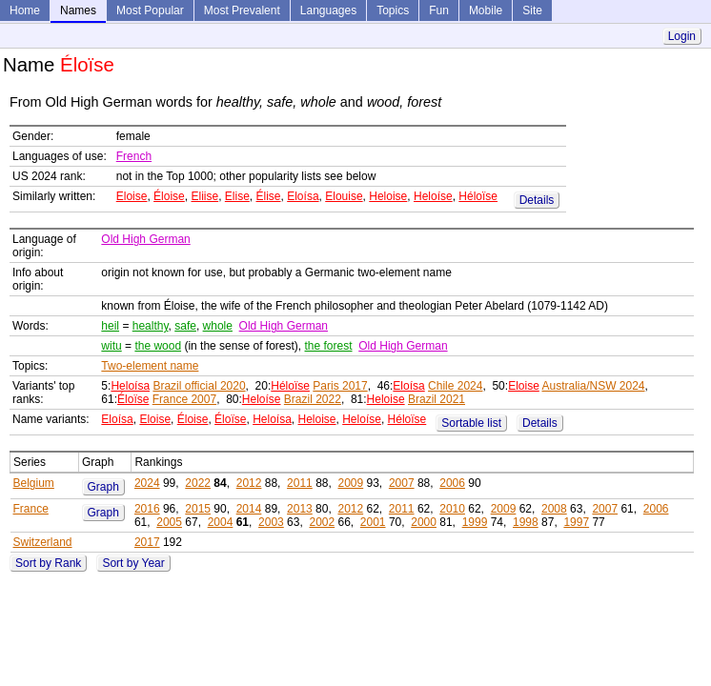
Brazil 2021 (436, 399)
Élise (268, 196)
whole (218, 326)
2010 (452, 508)
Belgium (33, 483)
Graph (103, 487)
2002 (322, 522)
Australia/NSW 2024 (592, 386)
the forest (329, 346)
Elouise (343, 196)
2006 (452, 483)
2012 (249, 483)
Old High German (145, 239)
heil (110, 326)
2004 (221, 522)
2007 (402, 483)
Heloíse (433, 196)
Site (532, 10)
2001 (373, 522)
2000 (424, 522)
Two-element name (149, 366)
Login (682, 36)
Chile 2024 (455, 386)
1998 (525, 522)
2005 (169, 522)
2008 (554, 508)
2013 (300, 508)
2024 (147, 483)
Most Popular (150, 10)
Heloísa (130, 386)
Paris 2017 (340, 386)
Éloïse (133, 399)
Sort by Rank (48, 563)
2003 (271, 522)
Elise (237, 196)
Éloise (169, 196)
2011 (300, 483)
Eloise (132, 196)
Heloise (388, 196)
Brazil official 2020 (198, 386)
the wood (157, 346)
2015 (198, 508)
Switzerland (42, 542)
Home (25, 10)
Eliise (204, 196)
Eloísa (302, 196)
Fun (439, 10)
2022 (198, 483)
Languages (328, 10)
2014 (249, 508)
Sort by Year (133, 563)
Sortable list (471, 423)
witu (111, 346)
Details (537, 200)
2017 (147, 542)
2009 (350, 483)
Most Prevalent (242, 10)
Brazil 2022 (312, 399)
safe (185, 326)
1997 (576, 522)
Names (78, 10)
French (134, 156)
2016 (147, 508)
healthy (150, 326)
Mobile (485, 10)
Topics (392, 10)
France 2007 (184, 399)
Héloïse (478, 196)
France (31, 508)
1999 (475, 522)
